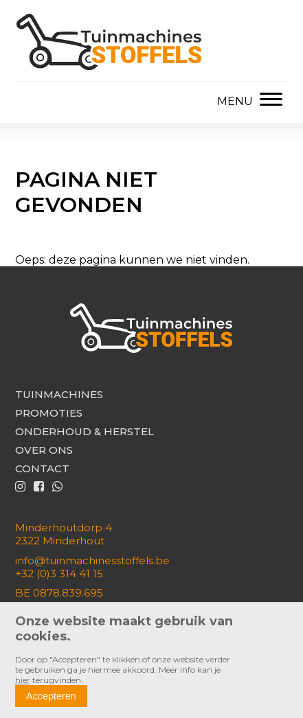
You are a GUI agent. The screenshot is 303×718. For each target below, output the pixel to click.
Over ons (44, 449)
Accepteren (51, 696)
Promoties (48, 412)
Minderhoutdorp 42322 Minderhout (63, 534)
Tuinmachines (59, 394)
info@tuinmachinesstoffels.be (92, 560)
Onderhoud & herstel (84, 431)
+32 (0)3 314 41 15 (59, 573)
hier (22, 680)
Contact (42, 468)
